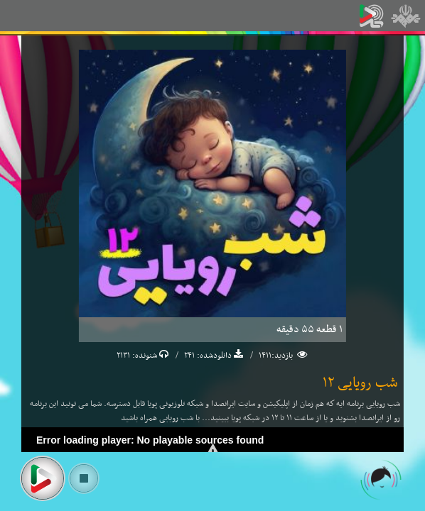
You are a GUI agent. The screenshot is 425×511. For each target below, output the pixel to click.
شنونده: (143, 355)
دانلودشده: (213, 355)
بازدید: (283, 355)
